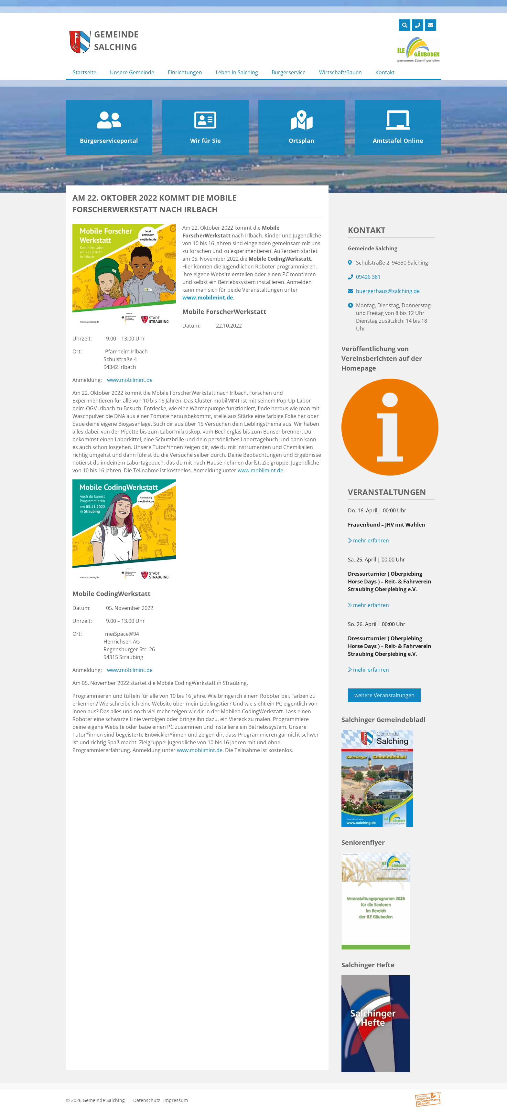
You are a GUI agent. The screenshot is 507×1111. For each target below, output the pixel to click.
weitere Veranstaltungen (384, 695)
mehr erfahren (368, 540)
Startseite (84, 72)
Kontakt (384, 72)
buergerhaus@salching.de (388, 291)
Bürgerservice (289, 72)
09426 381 (368, 276)
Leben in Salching (237, 72)
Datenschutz (146, 1100)
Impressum (175, 1100)
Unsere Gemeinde (132, 72)
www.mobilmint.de (207, 297)
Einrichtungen (185, 72)
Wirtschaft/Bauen (340, 72)
